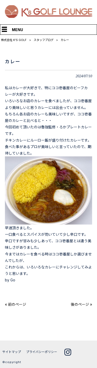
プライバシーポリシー (41, 352)
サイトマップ (11, 352)
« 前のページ (15, 304)
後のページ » (81, 304)
